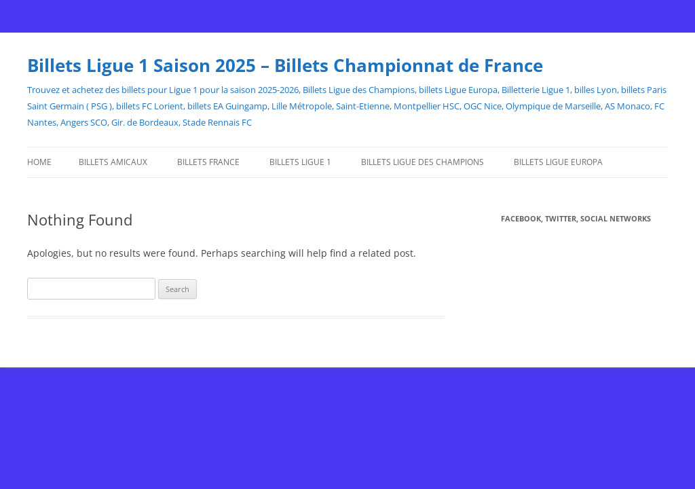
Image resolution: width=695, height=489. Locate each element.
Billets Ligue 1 (300, 162)
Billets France (208, 162)
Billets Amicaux (113, 162)
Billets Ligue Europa (558, 162)
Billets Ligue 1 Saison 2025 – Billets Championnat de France (285, 65)
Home (39, 162)
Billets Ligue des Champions (422, 162)
